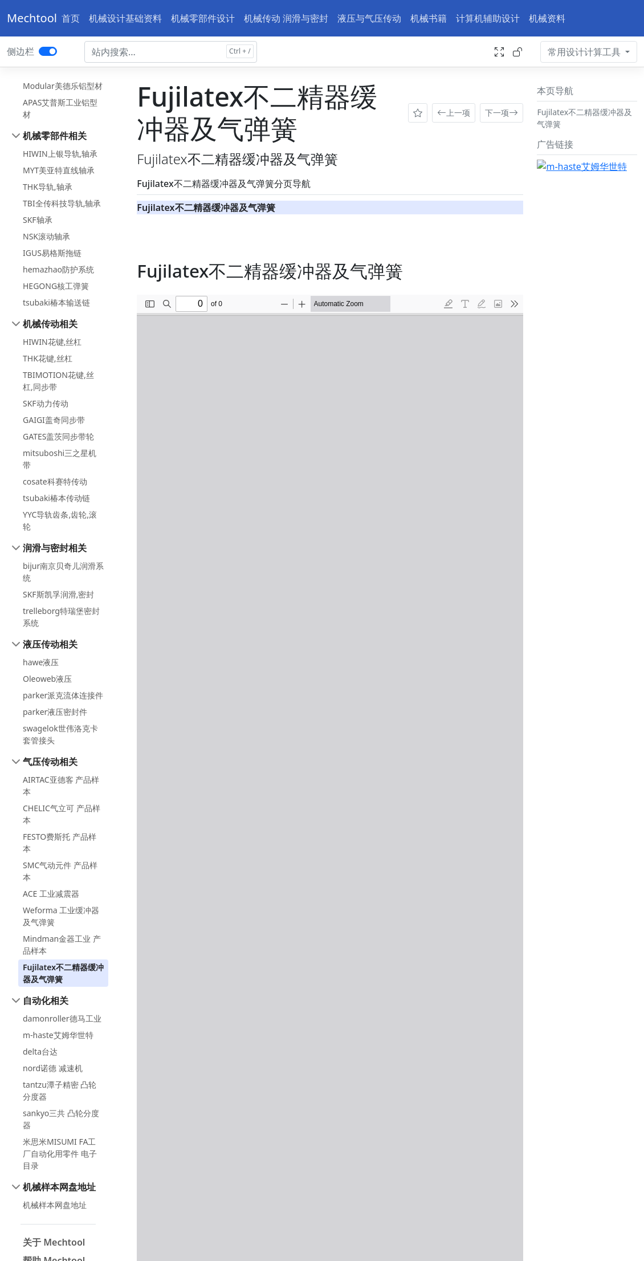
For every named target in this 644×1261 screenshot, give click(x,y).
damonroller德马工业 (62, 1018)
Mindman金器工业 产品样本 (62, 944)
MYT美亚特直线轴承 (59, 170)
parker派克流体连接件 (63, 695)
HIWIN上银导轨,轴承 (60, 153)
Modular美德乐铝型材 (63, 85)
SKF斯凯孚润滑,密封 (58, 594)
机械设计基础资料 (125, 18)
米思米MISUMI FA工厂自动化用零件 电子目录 (60, 1153)
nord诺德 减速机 (53, 1068)
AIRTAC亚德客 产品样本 (61, 785)
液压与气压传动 (369, 18)
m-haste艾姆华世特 (58, 1035)
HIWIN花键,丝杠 (52, 341)
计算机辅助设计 (488, 18)
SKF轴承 (37, 219)
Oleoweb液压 (47, 678)
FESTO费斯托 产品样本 (59, 842)
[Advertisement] (587, 331)
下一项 (501, 113)
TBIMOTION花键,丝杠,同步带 (58, 380)
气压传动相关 (50, 761)
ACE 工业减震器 (51, 893)
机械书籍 (428, 18)
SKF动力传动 (45, 403)
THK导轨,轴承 (47, 186)
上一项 (453, 113)
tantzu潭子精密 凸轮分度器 (60, 1090)
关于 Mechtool (54, 1242)
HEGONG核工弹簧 (56, 285)
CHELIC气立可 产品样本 (61, 814)
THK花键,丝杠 (47, 358)
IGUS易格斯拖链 (52, 252)
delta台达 (40, 1051)
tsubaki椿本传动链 (56, 498)
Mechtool (32, 18)
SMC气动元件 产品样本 (60, 871)
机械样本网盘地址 (59, 1187)
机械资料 (547, 18)
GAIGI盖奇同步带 (54, 419)
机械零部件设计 (203, 18)
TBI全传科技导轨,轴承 (62, 203)
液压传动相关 (50, 644)
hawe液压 (41, 662)
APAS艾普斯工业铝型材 (60, 108)
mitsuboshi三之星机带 (59, 459)
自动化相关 (45, 1000)
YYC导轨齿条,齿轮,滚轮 (60, 520)
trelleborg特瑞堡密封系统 (61, 616)
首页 (71, 18)
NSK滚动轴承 (46, 236)
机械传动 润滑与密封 (286, 18)
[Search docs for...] (170, 52)
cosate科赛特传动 (55, 481)
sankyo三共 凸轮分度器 (61, 1119)
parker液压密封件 (55, 711)
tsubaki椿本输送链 (56, 302)
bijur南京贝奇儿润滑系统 (63, 571)
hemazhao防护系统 (58, 269)
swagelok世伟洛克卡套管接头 (60, 734)
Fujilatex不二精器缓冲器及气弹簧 (63, 973)
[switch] (48, 51)
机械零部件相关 (55, 135)
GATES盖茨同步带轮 (58, 436)
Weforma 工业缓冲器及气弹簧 (61, 916)
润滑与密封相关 (55, 548)
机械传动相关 (50, 324)
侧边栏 (20, 51)
